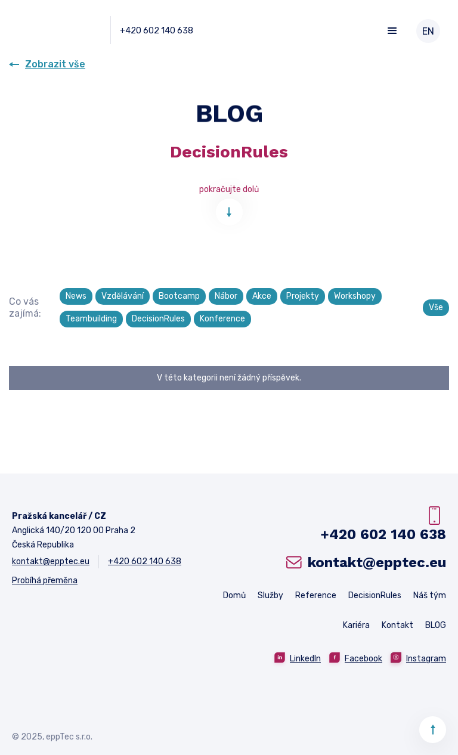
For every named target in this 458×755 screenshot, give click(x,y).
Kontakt (397, 625)
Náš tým (429, 595)
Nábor (226, 296)
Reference (315, 595)
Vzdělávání (122, 296)
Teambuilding (91, 319)
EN (428, 31)
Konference (222, 319)
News (76, 296)
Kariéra (356, 625)
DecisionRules (158, 319)
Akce (261, 296)
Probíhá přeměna (45, 580)
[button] (392, 31)
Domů (234, 595)
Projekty (302, 296)
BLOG (435, 625)
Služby (270, 595)
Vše (436, 307)
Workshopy (355, 296)
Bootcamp (179, 296)
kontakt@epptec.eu (50, 561)
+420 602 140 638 (156, 31)
